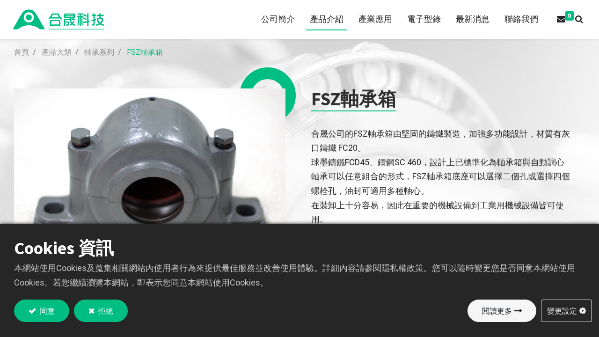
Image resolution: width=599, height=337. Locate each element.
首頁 (21, 52)
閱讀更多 (497, 310)
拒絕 (105, 310)
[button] (577, 19)
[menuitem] (276, 19)
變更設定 (562, 310)
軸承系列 (99, 52)
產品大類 (57, 52)
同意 (46, 310)
